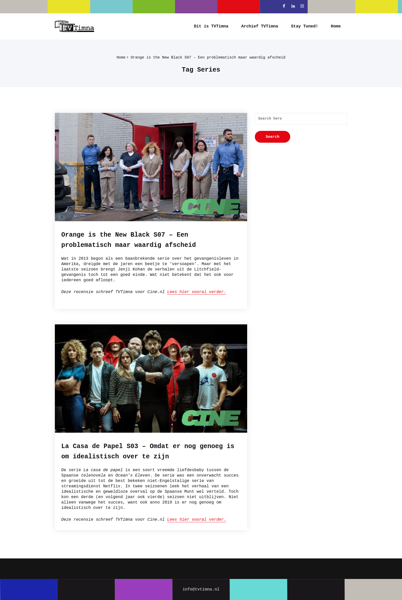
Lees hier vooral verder (195, 292)
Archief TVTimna (259, 26)
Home (336, 26)
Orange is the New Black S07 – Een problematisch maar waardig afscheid (208, 58)
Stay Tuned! (304, 26)
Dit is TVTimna (211, 26)
